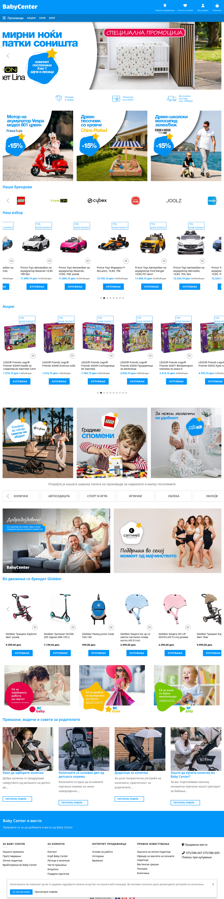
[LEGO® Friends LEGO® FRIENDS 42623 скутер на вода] (19, 337)
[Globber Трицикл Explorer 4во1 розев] (173, 609)
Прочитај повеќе (17, 799)
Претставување (12, 856)
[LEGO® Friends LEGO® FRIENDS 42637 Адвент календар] (97, 337)
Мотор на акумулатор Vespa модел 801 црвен (72, 271)
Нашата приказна (13, 851)
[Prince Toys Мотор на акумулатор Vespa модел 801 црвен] (73, 242)
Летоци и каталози (58, 860)
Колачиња (143, 873)
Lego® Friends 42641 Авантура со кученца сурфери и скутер (135, 365)
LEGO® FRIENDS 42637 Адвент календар (93, 365)
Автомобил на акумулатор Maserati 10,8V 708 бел (188, 271)
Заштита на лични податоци (154, 851)
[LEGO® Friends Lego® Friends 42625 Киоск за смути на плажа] (58, 337)
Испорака (98, 856)
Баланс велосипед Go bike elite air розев (97, 635)
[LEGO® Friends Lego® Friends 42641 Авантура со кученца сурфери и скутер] (136, 337)
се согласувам (21, 892)
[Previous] (8, 56)
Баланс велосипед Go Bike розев (59, 635)
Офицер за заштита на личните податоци (155, 858)
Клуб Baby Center (57, 856)
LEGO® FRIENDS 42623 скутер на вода (17, 365)
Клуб (42, 18)
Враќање (97, 860)
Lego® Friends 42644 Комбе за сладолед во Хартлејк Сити (174, 365)
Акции (31, 18)
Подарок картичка (58, 873)
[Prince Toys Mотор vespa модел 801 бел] (35, 242)
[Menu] (13, 18)
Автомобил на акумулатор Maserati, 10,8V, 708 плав (149, 271)
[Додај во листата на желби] (48, 261)
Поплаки (142, 868)
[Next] (216, 56)
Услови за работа (102, 851)
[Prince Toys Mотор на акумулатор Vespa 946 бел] (112, 242)
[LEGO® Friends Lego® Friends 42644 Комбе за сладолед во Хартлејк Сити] (175, 337)
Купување (35, 286)
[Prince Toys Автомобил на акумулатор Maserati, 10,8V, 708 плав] (150, 242)
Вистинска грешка (148, 864)
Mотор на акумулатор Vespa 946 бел (111, 269)
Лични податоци (12, 860)
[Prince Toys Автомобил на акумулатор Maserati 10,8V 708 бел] (188, 242)
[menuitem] (31, 18)
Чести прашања (56, 864)
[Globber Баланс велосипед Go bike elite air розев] (97, 609)
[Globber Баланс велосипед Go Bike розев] (59, 609)
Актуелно (52, 869)
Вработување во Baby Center (20, 864)
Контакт (52, 851)
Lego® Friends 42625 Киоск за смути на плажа (55, 365)
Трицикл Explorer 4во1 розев (172, 635)
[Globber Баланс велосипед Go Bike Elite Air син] (20, 609)
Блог (52, 18)
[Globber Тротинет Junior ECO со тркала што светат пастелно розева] (135, 609)
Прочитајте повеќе (46, 891)
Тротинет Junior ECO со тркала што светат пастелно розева (134, 637)
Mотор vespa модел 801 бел (33, 269)
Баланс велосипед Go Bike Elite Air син (20, 635)
